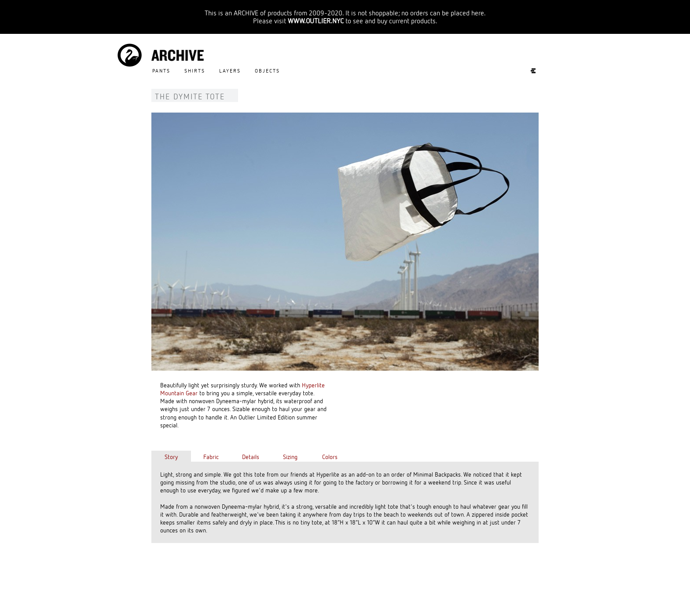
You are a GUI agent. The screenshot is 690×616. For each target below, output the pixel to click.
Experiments (528, 71)
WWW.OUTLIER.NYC (316, 20)
